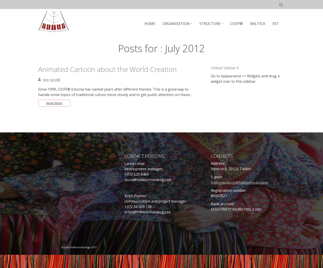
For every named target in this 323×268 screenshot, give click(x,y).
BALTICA (258, 23)
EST (276, 23)
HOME (153, 23)
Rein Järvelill (53, 91)
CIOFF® (238, 23)
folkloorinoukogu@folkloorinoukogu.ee (244, 195)
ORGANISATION (179, 23)
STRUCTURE (212, 23)
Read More (55, 115)
